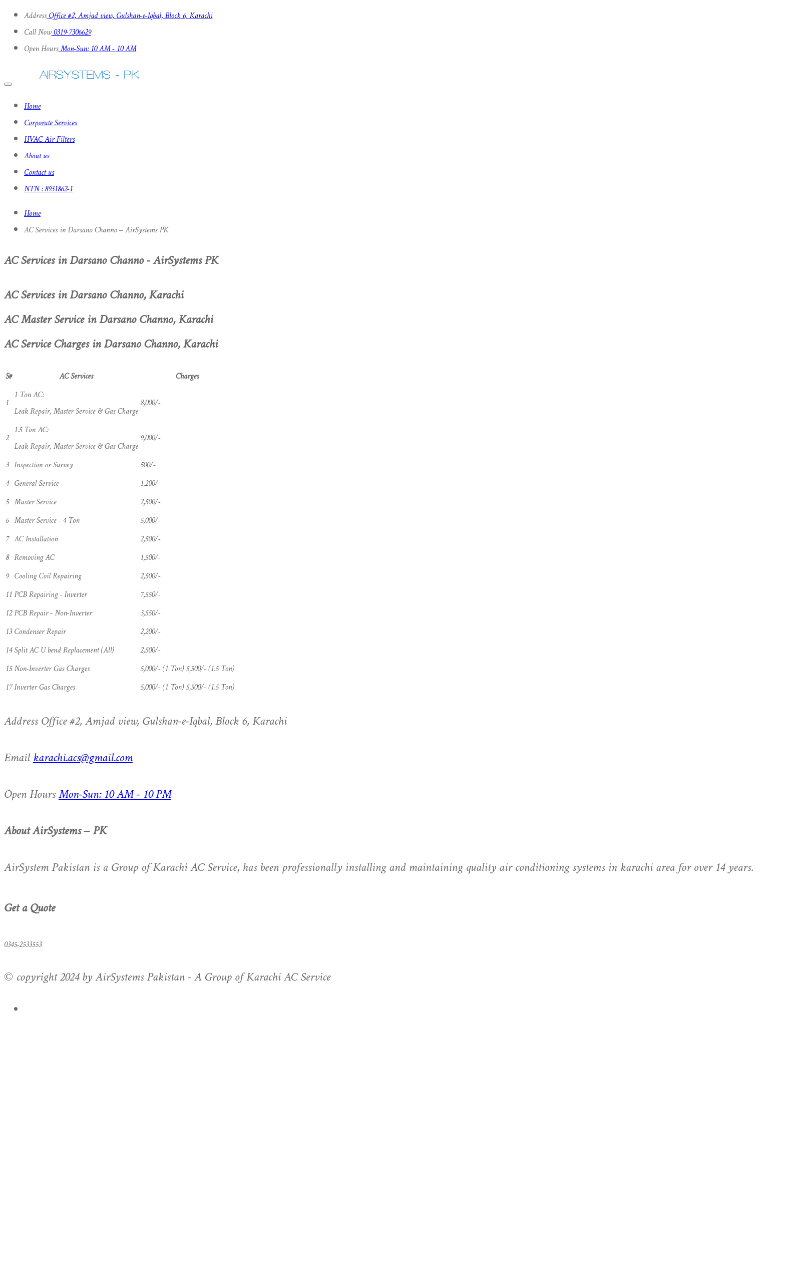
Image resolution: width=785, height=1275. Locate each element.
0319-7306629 (71, 33)
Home (32, 107)
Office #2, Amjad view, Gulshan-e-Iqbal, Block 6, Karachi (129, 16)
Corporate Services (50, 123)
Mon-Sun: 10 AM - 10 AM (98, 49)
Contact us (39, 173)
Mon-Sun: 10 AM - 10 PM (115, 795)
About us (36, 156)
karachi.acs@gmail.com (83, 758)
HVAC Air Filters (49, 140)
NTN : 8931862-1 (48, 189)
